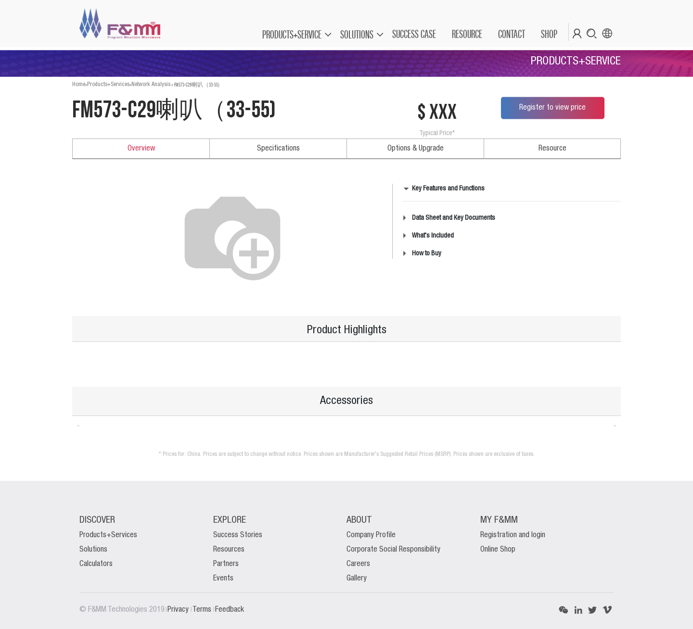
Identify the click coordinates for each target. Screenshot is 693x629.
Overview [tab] (141, 148)
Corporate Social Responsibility (393, 549)
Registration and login (512, 535)
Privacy (179, 609)
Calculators (96, 564)
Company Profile (371, 535)
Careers (358, 564)
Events (223, 578)
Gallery (356, 578)
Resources (228, 549)
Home (78, 84)
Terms (202, 609)
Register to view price (552, 107)
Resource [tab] (552, 148)
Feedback (229, 609)
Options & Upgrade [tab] (415, 148)
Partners (226, 564)
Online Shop (497, 549)
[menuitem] (413, 34)
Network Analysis (150, 84)
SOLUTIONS (356, 34)
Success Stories (237, 535)
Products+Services (108, 84)
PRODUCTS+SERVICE (291, 34)
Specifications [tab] (278, 148)
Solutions (93, 549)
